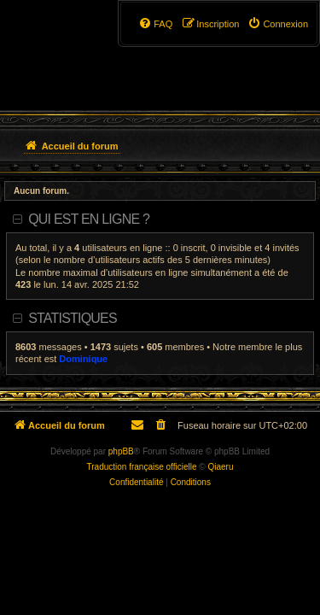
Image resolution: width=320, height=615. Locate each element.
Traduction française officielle (142, 467)
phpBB (121, 451)
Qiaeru (220, 467)
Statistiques (72, 318)
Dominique (83, 359)
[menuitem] (277, 24)
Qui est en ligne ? (88, 219)
